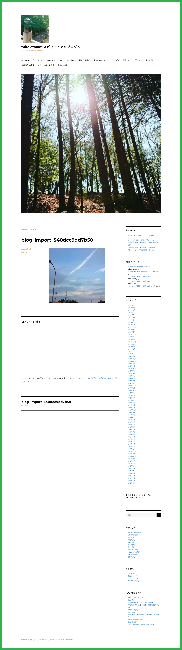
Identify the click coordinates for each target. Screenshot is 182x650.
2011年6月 (131, 476)
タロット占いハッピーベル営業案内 (61, 60)
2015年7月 (131, 395)
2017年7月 (131, 371)
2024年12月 (132, 313)
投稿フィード (132, 576)
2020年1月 (131, 351)
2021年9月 (131, 337)
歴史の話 (138, 60)
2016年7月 (131, 378)
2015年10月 (132, 390)
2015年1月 (131, 405)
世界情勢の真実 (27, 65)
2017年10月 (132, 369)
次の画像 (33, 229)
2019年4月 (131, 356)
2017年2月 (131, 376)
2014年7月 (131, 417)
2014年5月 (131, 420)
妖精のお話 (114, 60)
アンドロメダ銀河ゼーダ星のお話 (139, 267)
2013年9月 (131, 434)
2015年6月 (131, 398)
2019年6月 (131, 354)
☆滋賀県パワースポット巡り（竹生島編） (142, 247)
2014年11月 (132, 408)
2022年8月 (131, 330)
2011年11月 (131, 471)
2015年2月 (131, 403)
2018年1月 (131, 366)
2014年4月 (131, 422)
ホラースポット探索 (46, 65)
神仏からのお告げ (134, 552)
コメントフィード (134, 578)
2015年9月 (131, 393)
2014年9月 (131, 412)
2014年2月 (131, 427)
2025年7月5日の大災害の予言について (141, 240)
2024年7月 (131, 315)
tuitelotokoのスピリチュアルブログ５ (50, 47)
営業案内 (131, 537)
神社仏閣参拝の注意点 (135, 620)
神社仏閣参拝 (84, 60)
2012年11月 (132, 454)
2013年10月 (132, 432)
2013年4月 (131, 446)
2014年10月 (132, 410)
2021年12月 (132, 334)
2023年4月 (131, 325)
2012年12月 (132, 451)
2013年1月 (131, 449)
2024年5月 (131, 317)
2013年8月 (131, 437)
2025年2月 (131, 310)
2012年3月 (131, 464)
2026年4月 (131, 305)
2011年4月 (131, 481)
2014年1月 (131, 429)
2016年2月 (131, 383)
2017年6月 (131, 373)
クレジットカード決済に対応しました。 (141, 250)
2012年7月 (131, 461)
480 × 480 (25, 252)
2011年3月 (131, 483)
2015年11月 (132, 388)
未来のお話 (62, 65)
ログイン (131, 574)
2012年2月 (131, 466)
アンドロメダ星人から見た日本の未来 (140, 602)
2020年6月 (131, 347)
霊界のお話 (127, 60)
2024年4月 (131, 320)
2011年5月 (131, 478)
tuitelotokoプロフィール (32, 60)
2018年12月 (132, 359)
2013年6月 (131, 442)
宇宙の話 (149, 60)
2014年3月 (131, 425)
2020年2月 (131, 349)
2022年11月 (132, 327)
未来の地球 (131, 600)
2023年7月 (131, 322)
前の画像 (24, 229)
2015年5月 (131, 400)
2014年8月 (131, 415)
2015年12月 (132, 386)
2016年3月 (131, 381)
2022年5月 (131, 332)
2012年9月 (131, 459)
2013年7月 (131, 439)
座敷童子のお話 (133, 610)
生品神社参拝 (132, 622)
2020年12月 (132, 342)
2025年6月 (131, 308)
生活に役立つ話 (100, 60)
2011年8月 (131, 473)
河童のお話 (131, 612)
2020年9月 (131, 344)
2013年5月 (131, 444)
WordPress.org (133, 581)
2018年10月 (132, 361)
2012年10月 (132, 456)
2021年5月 (131, 339)
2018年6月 (131, 364)
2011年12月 (132, 468)
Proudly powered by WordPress (61, 640)
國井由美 (156, 271)
